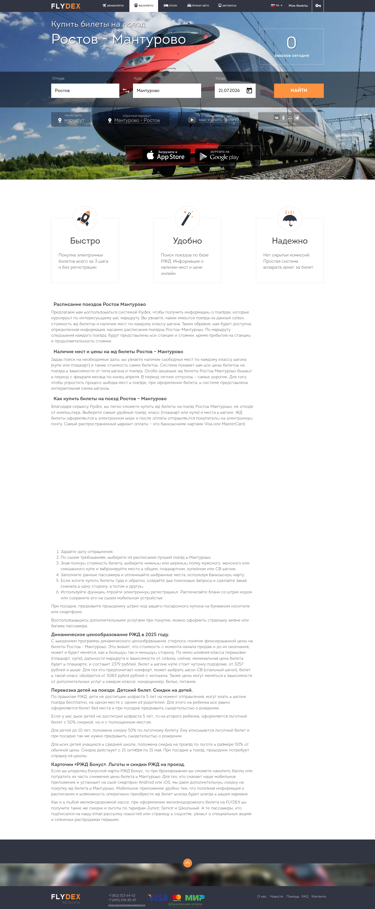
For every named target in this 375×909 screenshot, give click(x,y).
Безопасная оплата (186, 904)
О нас (262, 896)
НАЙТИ (299, 90)
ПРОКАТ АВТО (198, 5)
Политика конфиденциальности (126, 905)
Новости (276, 896)
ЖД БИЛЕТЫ (143, 5)
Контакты (319, 896)
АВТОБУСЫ (227, 5)
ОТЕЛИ (170, 5)
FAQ (305, 896)
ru (277, 5)
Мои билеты (298, 6)
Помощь (293, 896)
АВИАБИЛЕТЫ (113, 5)
